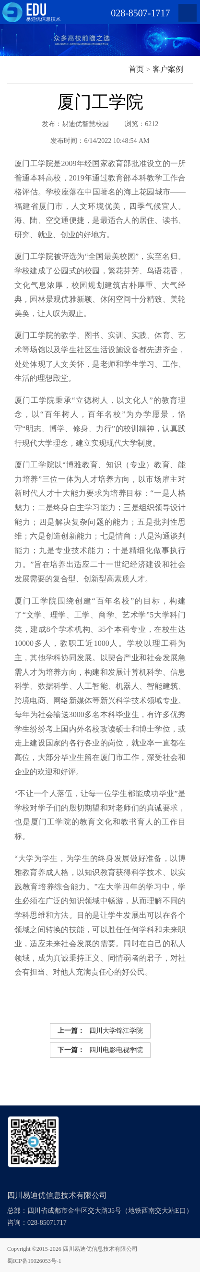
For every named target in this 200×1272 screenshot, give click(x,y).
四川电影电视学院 (100, 1050)
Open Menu (187, 13)
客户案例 (168, 69)
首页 (136, 69)
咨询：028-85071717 (37, 1222)
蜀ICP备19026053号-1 (34, 1261)
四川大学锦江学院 (100, 1031)
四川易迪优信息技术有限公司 (100, 1249)
